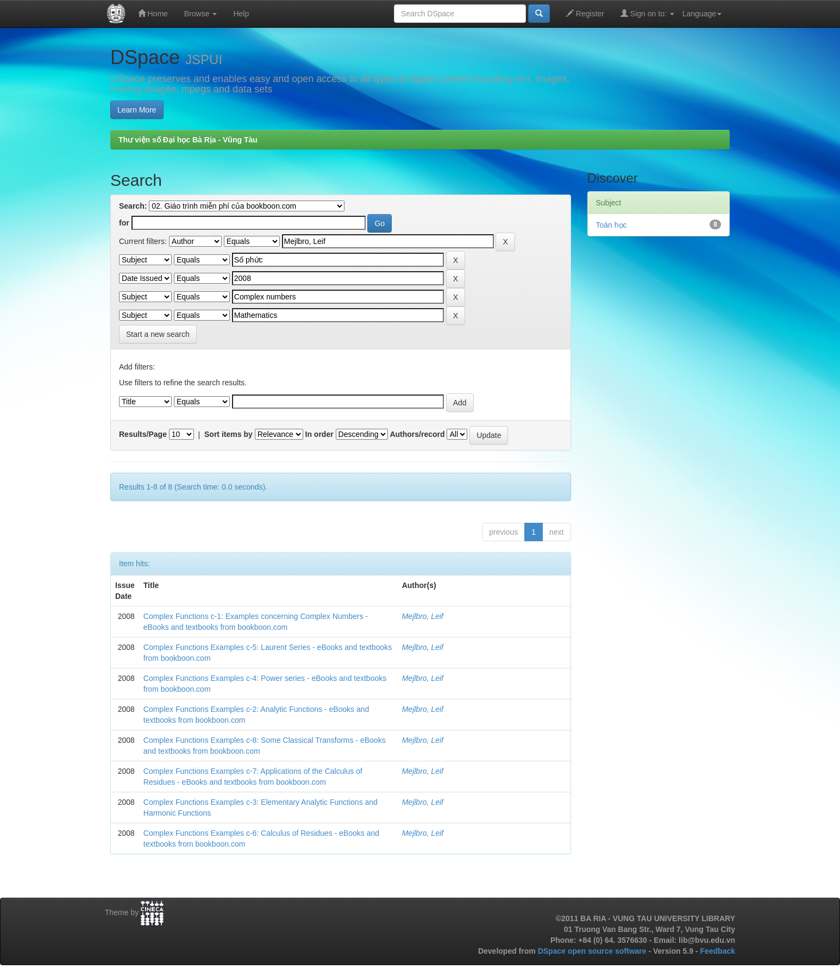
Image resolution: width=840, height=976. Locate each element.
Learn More (136, 109)
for (124, 222)
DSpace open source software (593, 951)
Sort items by (228, 434)
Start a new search (158, 334)
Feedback (717, 951)
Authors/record (417, 434)
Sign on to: (647, 13)
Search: (133, 206)
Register (585, 13)
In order (319, 434)
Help (241, 13)
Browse (200, 13)
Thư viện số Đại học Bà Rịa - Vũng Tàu (188, 139)
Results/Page (143, 434)
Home (153, 13)
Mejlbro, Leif (422, 616)
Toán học (611, 225)
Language (702, 13)
